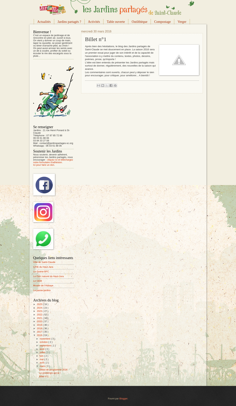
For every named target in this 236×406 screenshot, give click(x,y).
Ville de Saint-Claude (44, 262)
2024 (40, 307)
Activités (94, 22)
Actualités (44, 22)
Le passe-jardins (42, 290)
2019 (40, 325)
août (42, 349)
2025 (40, 304)
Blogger (123, 398)
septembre (45, 345)
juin (42, 355)
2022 (40, 314)
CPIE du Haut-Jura (43, 267)
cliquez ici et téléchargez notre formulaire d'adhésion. (53, 161)
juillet (43, 352)
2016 (40, 335)
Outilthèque (139, 22)
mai (42, 359)
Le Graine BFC (41, 271)
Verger (182, 22)
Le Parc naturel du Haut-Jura (48, 276)
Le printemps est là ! (49, 373)
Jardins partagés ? (69, 22)
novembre (45, 338)
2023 (40, 311)
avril (42, 362)
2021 (40, 318)
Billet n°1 (43, 376)
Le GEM (37, 281)
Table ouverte (116, 22)
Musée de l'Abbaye (43, 285)
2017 (40, 331)
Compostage (162, 22)
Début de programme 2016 (53, 369)
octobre (44, 342)
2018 (40, 328)
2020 (40, 321)
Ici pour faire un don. (44, 165)
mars (43, 366)
